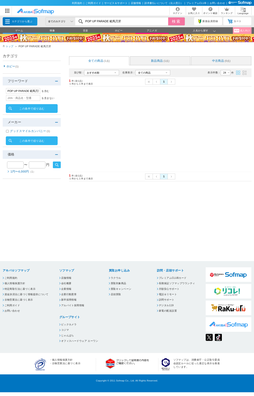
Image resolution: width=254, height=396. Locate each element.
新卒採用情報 (69, 299)
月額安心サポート (169, 288)
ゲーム (19, 30)
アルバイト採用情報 (72, 305)
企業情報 (66, 288)
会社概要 (66, 283)
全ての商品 (99, 60)
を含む (45, 91)
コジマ (65, 329)
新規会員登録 (208, 21)
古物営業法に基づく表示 (19, 299)
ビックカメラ (69, 324)
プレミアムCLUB (196, 3)
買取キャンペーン (121, 288)
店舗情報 (136, 3)
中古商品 (221, 60)
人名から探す (200, 30)
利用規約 (77, 3)
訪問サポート (166, 299)
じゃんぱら (67, 335)
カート (234, 21)
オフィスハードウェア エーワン (79, 340)
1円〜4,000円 (23, 171)
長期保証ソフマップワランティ (177, 283)
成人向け (242, 30)
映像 (52, 30)
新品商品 (160, 60)
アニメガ (152, 30)
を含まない (47, 98)
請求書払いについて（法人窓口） (163, 3)
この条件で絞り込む (31, 108)
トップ (9, 46)
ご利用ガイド (93, 3)
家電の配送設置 (168, 310)
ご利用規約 (11, 277)
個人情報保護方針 (15, 283)
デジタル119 (166, 305)
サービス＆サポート (116, 3)
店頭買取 (116, 294)
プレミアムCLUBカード (173, 277)
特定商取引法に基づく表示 (20, 288)
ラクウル (116, 277)
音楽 (85, 30)
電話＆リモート (168, 294)
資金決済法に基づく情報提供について (27, 294)
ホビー (119, 30)
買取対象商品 (118, 283)
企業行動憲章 (69, 294)
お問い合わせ (217, 3)
